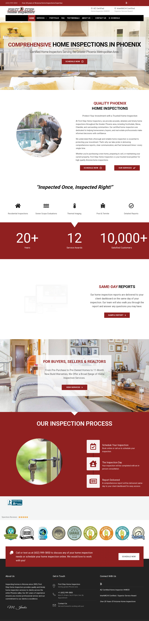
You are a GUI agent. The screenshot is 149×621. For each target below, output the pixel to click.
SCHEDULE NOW (129, 556)
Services (42, 18)
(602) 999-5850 (11, 3)
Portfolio (54, 18)
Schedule (115, 18)
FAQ (63, 18)
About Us (87, 18)
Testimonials (73, 18)
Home (31, 18)
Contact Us (100, 18)
